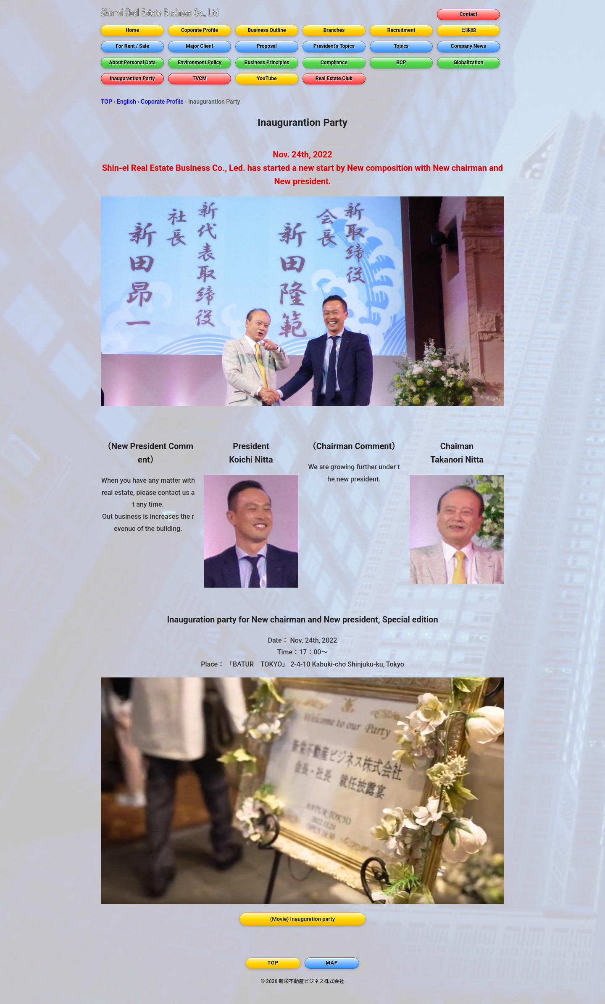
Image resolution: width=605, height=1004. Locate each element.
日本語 (468, 30)
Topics (401, 46)
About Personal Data (132, 62)
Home (132, 30)
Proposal (267, 46)
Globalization (469, 62)
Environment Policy (199, 62)
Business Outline (267, 30)
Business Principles (267, 62)
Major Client (199, 46)
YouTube (267, 78)
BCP (401, 62)
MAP (332, 963)
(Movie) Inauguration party (302, 919)
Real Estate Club (334, 78)
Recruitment (401, 30)
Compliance (334, 62)
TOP (106, 101)
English (126, 101)
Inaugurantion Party (132, 78)
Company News (468, 46)
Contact (468, 14)
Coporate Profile (199, 30)
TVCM (199, 78)
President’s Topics (334, 46)
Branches (334, 30)
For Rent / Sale (132, 46)
